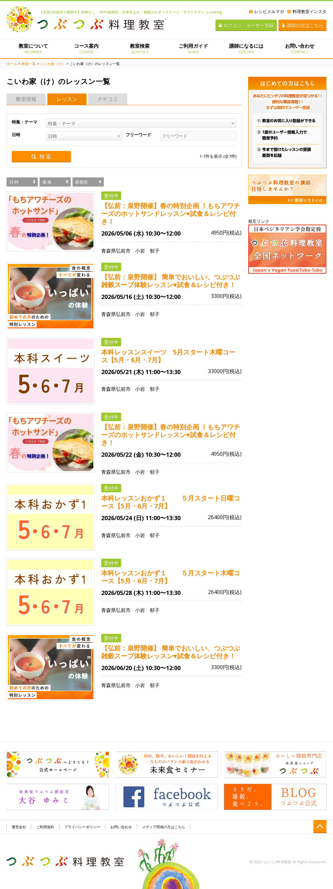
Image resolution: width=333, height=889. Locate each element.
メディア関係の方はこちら (163, 826)
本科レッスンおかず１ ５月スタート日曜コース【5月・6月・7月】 (170, 502)
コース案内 (86, 48)
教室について (33, 48)
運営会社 (19, 826)
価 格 (47, 182)
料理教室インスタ (306, 11)
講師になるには (246, 48)
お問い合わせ (299, 48)
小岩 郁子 (147, 250)
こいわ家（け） (52, 63)
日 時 (14, 182)
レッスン (66, 99)
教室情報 (26, 99)
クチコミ (107, 99)
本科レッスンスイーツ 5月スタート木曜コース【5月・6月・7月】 (168, 356)
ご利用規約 (45, 826)
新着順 (81, 182)
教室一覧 (29, 63)
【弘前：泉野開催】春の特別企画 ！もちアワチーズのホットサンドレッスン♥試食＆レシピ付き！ (170, 213)
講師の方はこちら (302, 25)
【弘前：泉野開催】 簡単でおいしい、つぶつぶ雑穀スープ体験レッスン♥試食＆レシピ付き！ (170, 281)
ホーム (12, 63)
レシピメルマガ (266, 11)
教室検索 (139, 48)
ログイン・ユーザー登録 (246, 25)
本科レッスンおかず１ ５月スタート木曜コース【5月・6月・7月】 (170, 577)
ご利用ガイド (193, 48)
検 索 (41, 156)
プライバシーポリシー (82, 826)
